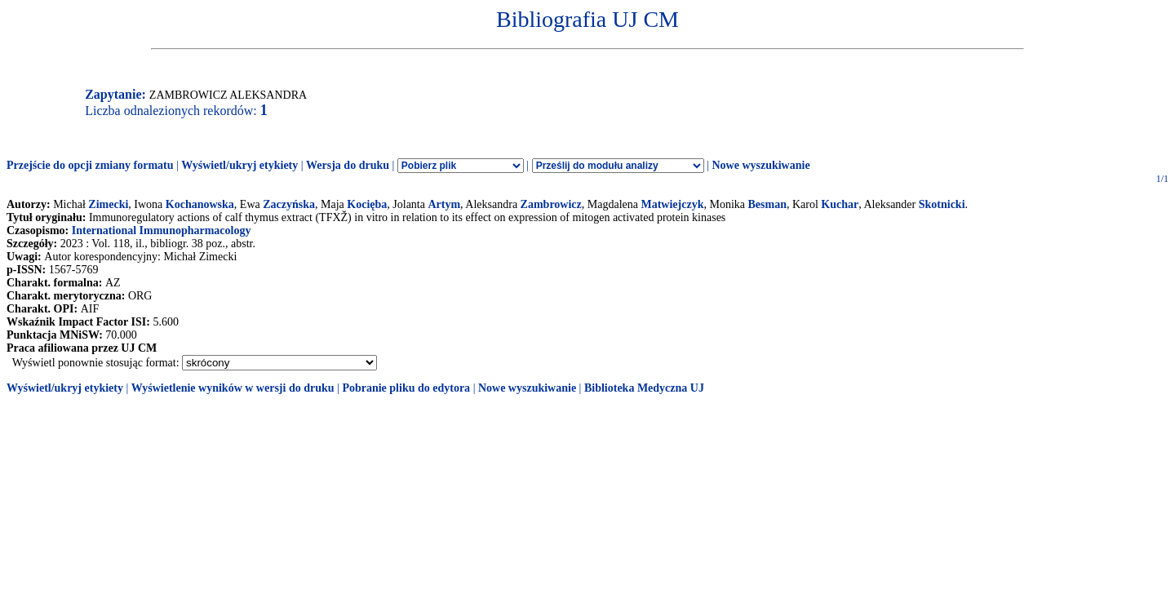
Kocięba (367, 204)
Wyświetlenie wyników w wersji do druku (233, 388)
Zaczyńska (289, 204)
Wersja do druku (347, 165)
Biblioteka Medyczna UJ (644, 388)
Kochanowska (200, 204)
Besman (767, 204)
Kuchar (839, 204)
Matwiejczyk (672, 204)
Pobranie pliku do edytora (406, 388)
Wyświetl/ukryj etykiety (239, 165)
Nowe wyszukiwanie (760, 165)
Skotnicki (942, 204)
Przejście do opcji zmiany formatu (90, 165)
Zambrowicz (551, 204)
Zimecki (108, 204)
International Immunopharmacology (161, 230)
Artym (444, 204)
